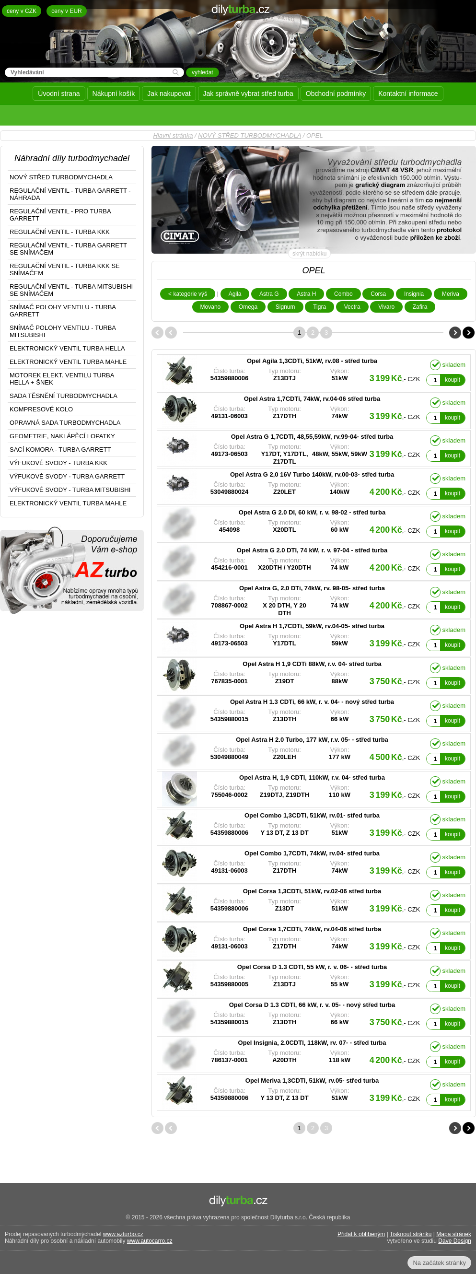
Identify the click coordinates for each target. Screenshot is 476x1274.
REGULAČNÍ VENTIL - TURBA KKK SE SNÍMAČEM (65, 269)
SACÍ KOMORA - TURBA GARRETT (60, 449)
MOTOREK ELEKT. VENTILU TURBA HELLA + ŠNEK (62, 379)
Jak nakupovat (168, 93)
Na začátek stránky (439, 1262)
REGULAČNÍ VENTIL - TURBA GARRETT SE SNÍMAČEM (68, 249)
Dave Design (454, 1241)
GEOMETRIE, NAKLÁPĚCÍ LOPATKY (62, 436)
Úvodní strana (59, 93)
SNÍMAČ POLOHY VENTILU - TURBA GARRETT (63, 311)
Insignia (414, 294)
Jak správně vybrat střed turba (248, 93)
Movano (210, 307)
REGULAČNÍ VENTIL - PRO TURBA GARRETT (60, 215)
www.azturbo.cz (123, 1234)
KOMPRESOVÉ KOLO (41, 409)
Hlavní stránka (173, 135)
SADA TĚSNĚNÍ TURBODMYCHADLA (63, 395)
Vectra (352, 307)
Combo (343, 294)
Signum (285, 307)
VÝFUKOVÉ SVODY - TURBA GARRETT (67, 476)
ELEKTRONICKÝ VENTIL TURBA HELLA (67, 348)
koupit (452, 379)
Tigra (319, 307)
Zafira (420, 307)
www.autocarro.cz (150, 1241)
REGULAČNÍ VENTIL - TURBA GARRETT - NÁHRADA (70, 194)
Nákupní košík (114, 93)
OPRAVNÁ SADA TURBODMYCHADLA (65, 422)
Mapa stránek (453, 1234)
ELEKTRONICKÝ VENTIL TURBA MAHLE (68, 361)
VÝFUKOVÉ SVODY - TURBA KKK (58, 463)
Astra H (306, 294)
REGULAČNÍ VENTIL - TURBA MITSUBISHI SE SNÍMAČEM (71, 290)
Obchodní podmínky (336, 93)
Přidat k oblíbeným (361, 1234)
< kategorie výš (187, 294)
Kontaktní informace (408, 93)
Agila (235, 294)
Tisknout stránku (411, 1234)
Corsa (378, 294)
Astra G (269, 294)
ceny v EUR (66, 11)
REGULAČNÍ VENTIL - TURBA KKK (60, 231)
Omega (248, 307)
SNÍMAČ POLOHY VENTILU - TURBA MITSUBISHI (63, 331)
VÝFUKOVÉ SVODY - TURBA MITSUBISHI (70, 489)
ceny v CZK (21, 11)
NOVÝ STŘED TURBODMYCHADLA (249, 135)
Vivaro (386, 307)
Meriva (450, 294)
